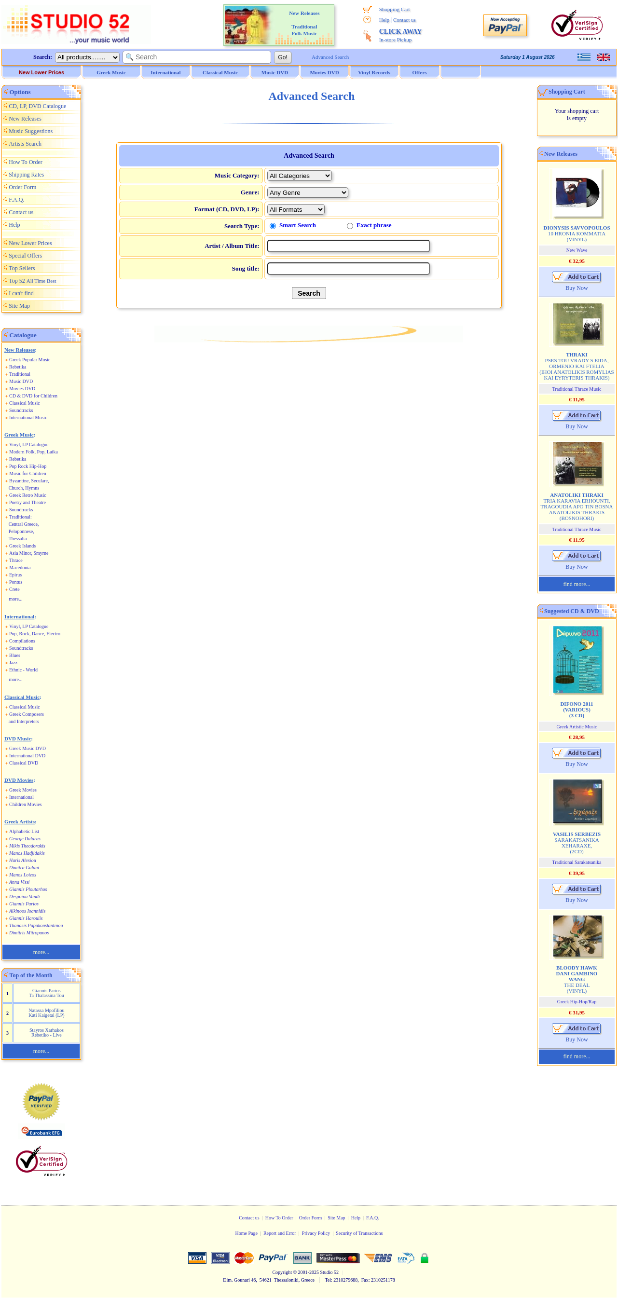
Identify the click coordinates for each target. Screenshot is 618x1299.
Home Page (246, 1233)
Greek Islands (22, 545)
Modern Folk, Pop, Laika (33, 451)
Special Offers (25, 255)
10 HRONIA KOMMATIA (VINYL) (576, 233)
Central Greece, (24, 524)
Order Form (22, 187)
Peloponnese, (21, 531)
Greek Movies (23, 790)
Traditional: (20, 517)
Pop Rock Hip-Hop (27, 466)
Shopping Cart (394, 9)
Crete (14, 589)
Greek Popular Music (30, 359)
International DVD (27, 755)
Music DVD (21, 381)
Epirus (15, 574)
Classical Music (24, 403)
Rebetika (18, 366)
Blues (14, 655)
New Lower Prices (41, 72)
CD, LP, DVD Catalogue (37, 106)
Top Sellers (22, 268)
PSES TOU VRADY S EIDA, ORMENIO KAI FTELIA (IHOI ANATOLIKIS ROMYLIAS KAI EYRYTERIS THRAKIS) (576, 366)
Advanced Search (330, 57)
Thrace (16, 560)
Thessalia (18, 538)
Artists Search (25, 143)
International (21, 797)
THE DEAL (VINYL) (577, 979)
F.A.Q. (16, 199)
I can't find (21, 293)
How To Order (25, 162)
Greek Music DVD (27, 748)
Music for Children (27, 473)
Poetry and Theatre (27, 502)
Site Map (19, 305)
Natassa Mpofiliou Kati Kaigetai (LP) (46, 1013)
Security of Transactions (359, 1233)
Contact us (404, 20)
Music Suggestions (31, 131)
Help (384, 20)
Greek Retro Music (27, 495)
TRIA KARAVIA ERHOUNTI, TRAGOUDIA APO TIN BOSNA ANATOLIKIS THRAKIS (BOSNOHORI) (577, 506)
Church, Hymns (24, 488)
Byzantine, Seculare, (29, 480)
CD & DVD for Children (33, 395)
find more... (577, 584)
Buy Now (576, 288)
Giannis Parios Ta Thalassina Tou (46, 993)
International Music (28, 417)
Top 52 (32, 280)
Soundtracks (21, 410)
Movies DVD (22, 388)
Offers (419, 72)
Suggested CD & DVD (571, 611)
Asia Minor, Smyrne (29, 553)
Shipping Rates (26, 174)
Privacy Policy (316, 1233)
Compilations (22, 640)
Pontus (15, 582)
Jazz (13, 662)
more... (16, 599)
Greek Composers (26, 714)
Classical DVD (23, 763)
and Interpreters (24, 721)
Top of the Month (31, 975)
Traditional (19, 374)
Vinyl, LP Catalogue (29, 444)
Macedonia (19, 567)
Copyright (282, 1272)
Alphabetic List (24, 831)
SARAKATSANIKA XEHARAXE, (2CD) (577, 842)
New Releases (25, 118)
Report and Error (279, 1233)
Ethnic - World (23, 669)
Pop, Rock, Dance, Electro (34, 633)
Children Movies (25, 804)
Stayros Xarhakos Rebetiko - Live (46, 1032)
